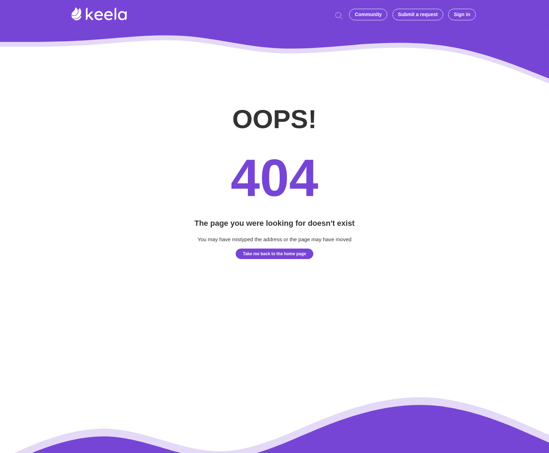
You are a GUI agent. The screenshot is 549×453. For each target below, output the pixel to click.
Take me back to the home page (274, 253)
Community (368, 14)
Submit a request (418, 14)
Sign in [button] (462, 14)
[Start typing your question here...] (340, 15)
